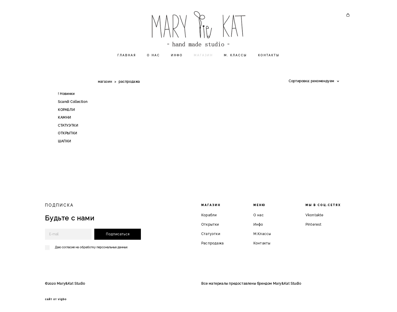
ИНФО (177, 61)
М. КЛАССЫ (235, 61)
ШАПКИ (64, 148)
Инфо (258, 224)
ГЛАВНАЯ (126, 61)
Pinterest (313, 224)
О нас (258, 215)
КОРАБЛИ (66, 116)
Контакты (262, 243)
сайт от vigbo (55, 299)
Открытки (210, 224)
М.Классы (262, 234)
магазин (105, 88)
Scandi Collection (72, 108)
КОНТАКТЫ (269, 61)
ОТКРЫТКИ (67, 140)
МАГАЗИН (203, 61)
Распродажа (212, 243)
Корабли (209, 215)
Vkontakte (314, 215)
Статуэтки (210, 234)
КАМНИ (64, 124)
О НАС (153, 61)
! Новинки (66, 100)
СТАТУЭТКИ (68, 132)
